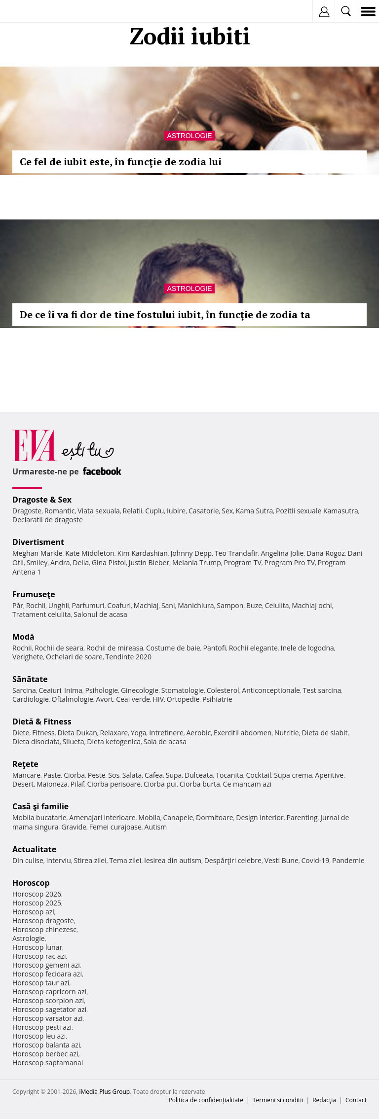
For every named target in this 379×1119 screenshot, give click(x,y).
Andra (60, 562)
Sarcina (24, 690)
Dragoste (26, 510)
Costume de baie (173, 647)
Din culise (27, 860)
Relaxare (114, 732)
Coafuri (119, 605)
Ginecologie (139, 690)
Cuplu (154, 510)
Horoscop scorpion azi (48, 1000)
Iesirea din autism (172, 860)
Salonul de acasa (100, 614)
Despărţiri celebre (233, 860)
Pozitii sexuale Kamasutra (317, 510)
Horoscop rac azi (39, 956)
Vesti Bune (282, 860)
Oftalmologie (72, 699)
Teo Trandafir (236, 553)
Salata (132, 775)
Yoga (139, 732)
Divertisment (38, 542)
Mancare (26, 775)
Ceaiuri (50, 690)
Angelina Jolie (282, 553)
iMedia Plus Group (104, 1091)
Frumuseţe (33, 594)
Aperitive (329, 775)
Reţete (25, 763)
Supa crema (293, 775)
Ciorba (74, 775)
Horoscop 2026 (36, 894)
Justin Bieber (149, 562)
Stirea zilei (90, 860)
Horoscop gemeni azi (46, 965)
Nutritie (286, 732)
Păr (17, 605)
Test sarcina (322, 690)
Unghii (58, 605)
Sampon (230, 605)
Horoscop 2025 (36, 902)
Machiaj (146, 605)
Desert (23, 784)
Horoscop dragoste (43, 920)
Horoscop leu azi (39, 1036)
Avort (104, 699)
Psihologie (101, 690)
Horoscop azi (33, 911)
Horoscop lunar (37, 947)
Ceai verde (133, 699)
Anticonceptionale (271, 690)
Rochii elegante (253, 647)
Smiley (37, 562)
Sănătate (30, 679)
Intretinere (166, 732)
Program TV (242, 562)
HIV (158, 699)
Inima (73, 690)
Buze (254, 605)
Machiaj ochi (312, 605)
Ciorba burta (200, 784)
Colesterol (223, 690)
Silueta (73, 741)
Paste (52, 775)
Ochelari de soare (74, 656)
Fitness (43, 732)
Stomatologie (182, 690)
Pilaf (77, 784)
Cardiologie (30, 699)
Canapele (178, 817)
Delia (81, 562)
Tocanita (229, 775)
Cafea (154, 775)
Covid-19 (316, 860)
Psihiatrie (217, 699)
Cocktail (258, 775)
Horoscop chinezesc (44, 929)
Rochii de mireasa (114, 647)
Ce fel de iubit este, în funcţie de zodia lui (121, 161)
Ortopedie (183, 699)
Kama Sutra (254, 510)
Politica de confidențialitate (206, 1100)
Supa (174, 775)
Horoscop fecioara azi (47, 973)
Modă (23, 636)
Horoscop (31, 882)
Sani (168, 605)
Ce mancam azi (247, 784)
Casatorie (204, 510)
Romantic (59, 510)
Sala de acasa (165, 741)
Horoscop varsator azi (47, 1018)
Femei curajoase (115, 826)
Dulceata (199, 775)
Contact (356, 1100)
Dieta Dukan (77, 732)
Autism (156, 826)
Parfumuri (88, 605)
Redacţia (324, 1100)
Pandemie (348, 860)
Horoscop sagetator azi (49, 1009)
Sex (227, 510)
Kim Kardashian (142, 553)
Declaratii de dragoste (47, 519)
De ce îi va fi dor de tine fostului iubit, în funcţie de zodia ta (165, 314)
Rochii (35, 605)
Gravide (73, 826)
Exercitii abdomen (242, 732)
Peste (97, 775)
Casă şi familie (40, 806)
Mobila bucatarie (39, 817)
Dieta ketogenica (114, 741)
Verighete (27, 656)
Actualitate (34, 849)
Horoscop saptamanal (47, 1062)
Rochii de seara (59, 647)
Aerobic (198, 732)
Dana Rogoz (325, 553)
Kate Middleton (89, 553)
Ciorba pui (160, 784)
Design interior (259, 817)
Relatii (133, 510)
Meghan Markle (37, 553)
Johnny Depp (191, 553)
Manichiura (196, 605)
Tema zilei (125, 860)
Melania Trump (196, 562)
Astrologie (189, 136)
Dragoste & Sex (42, 499)
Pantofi (214, 647)
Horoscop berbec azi (45, 1053)
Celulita (277, 605)
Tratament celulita (41, 614)
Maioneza (52, 784)
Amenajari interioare (102, 817)
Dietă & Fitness (42, 721)
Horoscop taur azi (40, 982)
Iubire (176, 510)
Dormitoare (214, 817)
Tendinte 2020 (129, 656)
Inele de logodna (307, 647)
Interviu (58, 860)
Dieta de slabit (324, 732)
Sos (113, 775)
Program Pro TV (290, 562)
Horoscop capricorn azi (49, 991)
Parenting (301, 817)
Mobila (149, 817)
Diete (20, 732)
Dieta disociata (36, 741)
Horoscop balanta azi (46, 1044)
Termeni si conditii (278, 1100)
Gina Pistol (109, 562)
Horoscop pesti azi (42, 1027)
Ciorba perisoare (114, 784)
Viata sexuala (98, 510)
